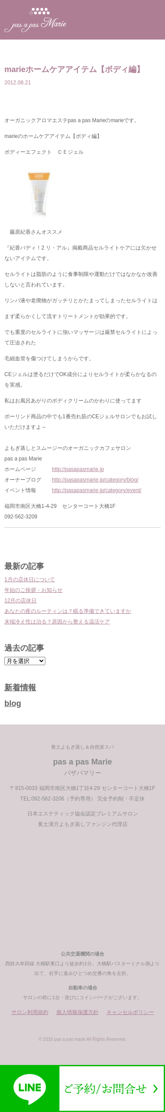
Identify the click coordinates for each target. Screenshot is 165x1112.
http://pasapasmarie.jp (78, 469)
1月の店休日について (29, 579)
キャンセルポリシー (130, 1012)
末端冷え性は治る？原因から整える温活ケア (57, 622)
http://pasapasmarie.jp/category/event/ (96, 490)
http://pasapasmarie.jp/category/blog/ (95, 480)
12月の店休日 (20, 601)
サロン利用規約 (29, 1012)
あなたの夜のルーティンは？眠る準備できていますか (67, 611)
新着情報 (20, 687)
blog (12, 703)
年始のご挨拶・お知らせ (33, 590)
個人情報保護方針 (77, 1012)
